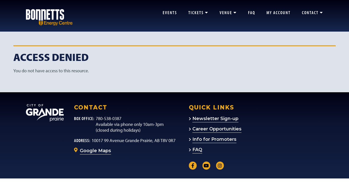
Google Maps (95, 150)
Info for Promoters (214, 139)
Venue (228, 12)
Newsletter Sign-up (215, 118)
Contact (312, 12)
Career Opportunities (216, 129)
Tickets (198, 12)
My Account (278, 12)
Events (170, 12)
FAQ (251, 12)
